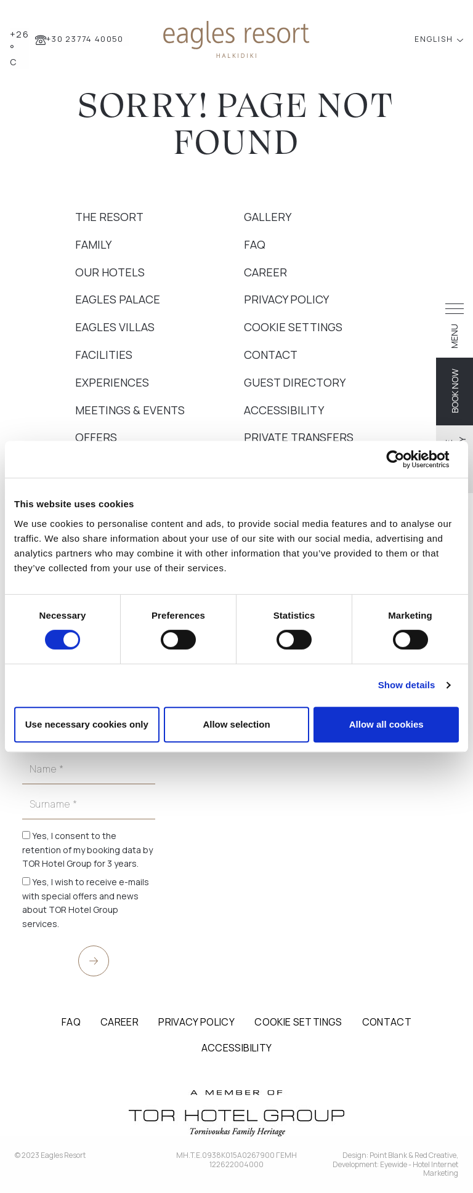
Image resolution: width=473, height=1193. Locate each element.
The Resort (109, 216)
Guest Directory (295, 382)
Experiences (112, 382)
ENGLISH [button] (435, 39)
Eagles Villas (115, 326)
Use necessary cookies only (86, 724)
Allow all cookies (386, 724)
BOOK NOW (455, 391)
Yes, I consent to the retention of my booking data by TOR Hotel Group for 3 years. (87, 849)
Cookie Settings (293, 326)
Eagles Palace (117, 299)
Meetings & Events (130, 410)
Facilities (103, 354)
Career (265, 272)
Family (93, 244)
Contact (270, 354)
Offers (96, 437)
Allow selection (236, 724)
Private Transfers (299, 437)
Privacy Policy (286, 299)
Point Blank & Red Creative (413, 1155)
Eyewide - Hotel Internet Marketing (419, 1168)
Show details (406, 685)
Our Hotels (110, 272)
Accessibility (284, 410)
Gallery (267, 216)
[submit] (93, 961)
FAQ (254, 244)
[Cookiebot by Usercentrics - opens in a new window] (405, 459)
